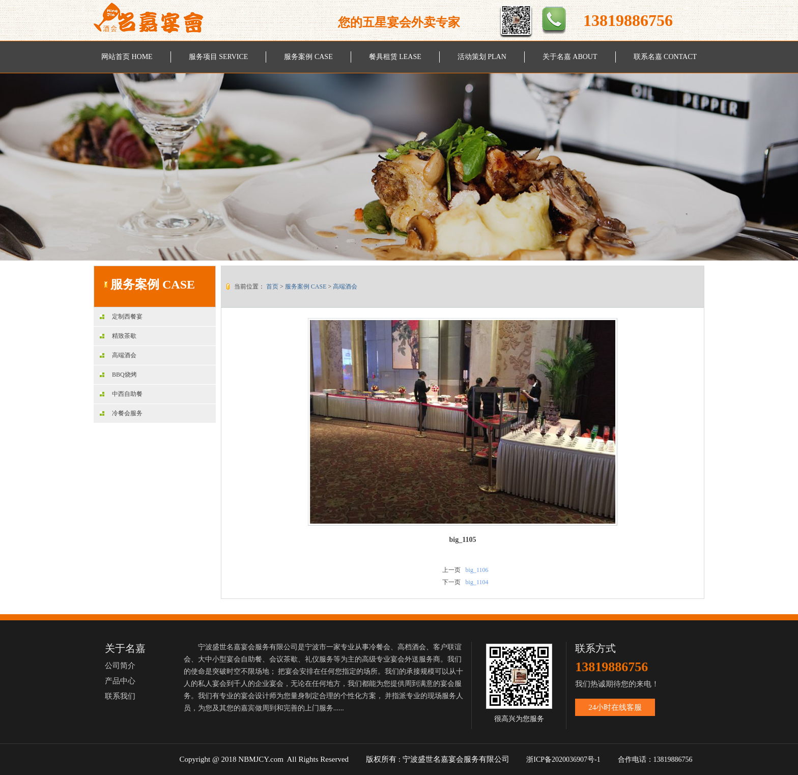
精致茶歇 (118, 335)
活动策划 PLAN (482, 57)
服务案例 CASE (308, 57)
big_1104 (477, 582)
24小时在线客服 (615, 707)
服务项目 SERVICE (218, 57)
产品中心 (120, 681)
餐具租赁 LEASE (395, 57)
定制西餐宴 (121, 316)
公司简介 (120, 666)
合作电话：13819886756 (656, 759)
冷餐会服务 (121, 413)
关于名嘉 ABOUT (570, 57)
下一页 (451, 582)
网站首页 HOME (127, 57)
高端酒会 (118, 355)
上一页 (451, 569)
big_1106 (477, 569)
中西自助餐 (121, 393)
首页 (272, 286)
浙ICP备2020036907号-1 (563, 759)
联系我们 (120, 696)
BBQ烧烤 (118, 374)
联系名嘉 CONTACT (665, 57)
